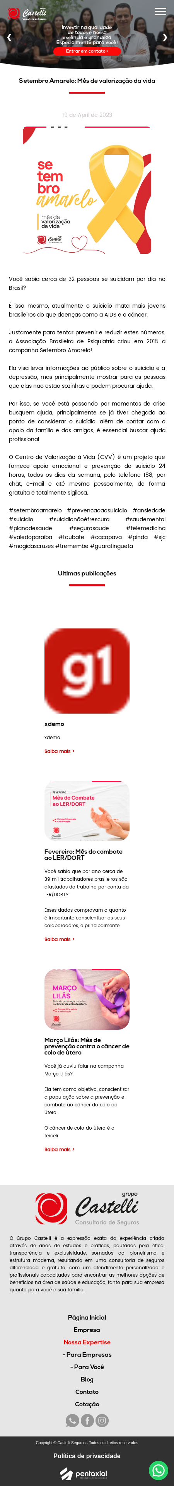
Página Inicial (87, 1318)
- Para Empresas (87, 1355)
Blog (87, 1380)
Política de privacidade (86, 1456)
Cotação (87, 1405)
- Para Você (87, 1367)
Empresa (87, 1330)
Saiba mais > (59, 751)
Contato (87, 1392)
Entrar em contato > (87, 51)
